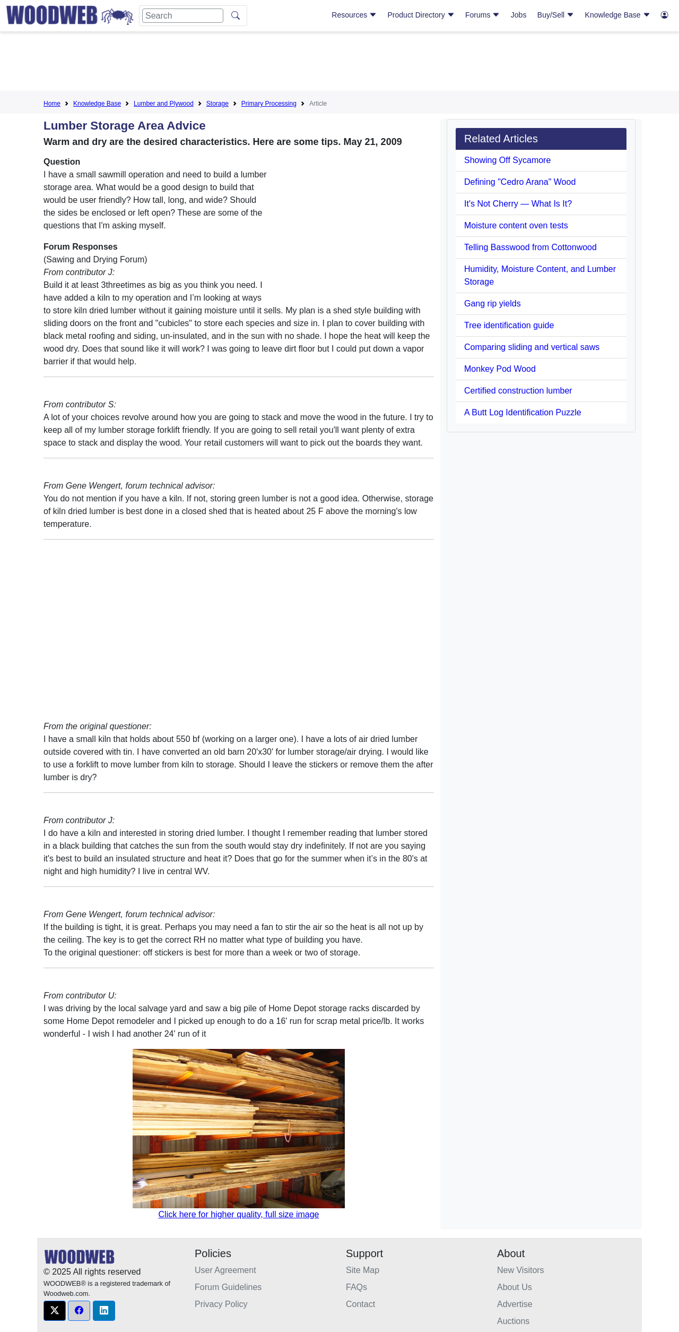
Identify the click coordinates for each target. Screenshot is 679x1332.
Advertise (515, 1304)
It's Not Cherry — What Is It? (518, 203)
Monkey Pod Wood (500, 368)
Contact (360, 1304)
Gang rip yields (492, 303)
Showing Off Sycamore (507, 160)
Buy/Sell (555, 15)
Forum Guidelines (228, 1287)
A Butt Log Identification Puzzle (522, 412)
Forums (482, 15)
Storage (217, 103)
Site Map (362, 1270)
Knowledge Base (617, 15)
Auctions (513, 1321)
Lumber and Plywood (164, 103)
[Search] (182, 15)
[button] (54, 1311)
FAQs (356, 1287)
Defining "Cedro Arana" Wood (520, 181)
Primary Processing (269, 103)
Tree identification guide (509, 325)
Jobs (519, 15)
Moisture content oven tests (516, 225)
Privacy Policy (221, 1304)
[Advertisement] (339, 63)
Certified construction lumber (518, 390)
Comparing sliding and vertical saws (531, 347)
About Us (514, 1287)
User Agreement (225, 1270)
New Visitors (520, 1270)
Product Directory (421, 15)
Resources (354, 15)
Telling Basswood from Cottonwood (530, 247)
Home (51, 103)
